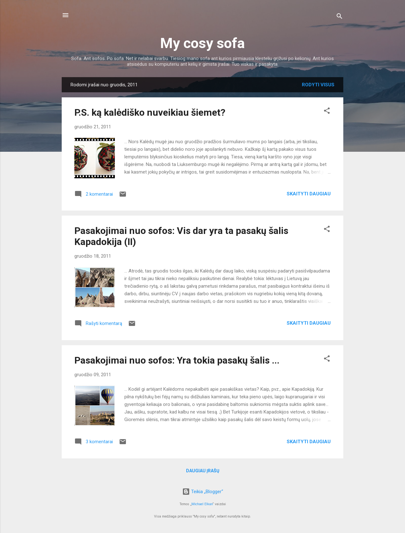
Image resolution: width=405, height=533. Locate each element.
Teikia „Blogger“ (202, 491)
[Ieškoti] (339, 17)
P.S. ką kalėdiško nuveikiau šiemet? (149, 112)
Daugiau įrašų (202, 470)
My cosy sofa (202, 43)
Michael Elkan (202, 504)
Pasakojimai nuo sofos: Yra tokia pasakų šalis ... (176, 360)
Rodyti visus (318, 85)
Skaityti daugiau (309, 194)
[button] (327, 112)
